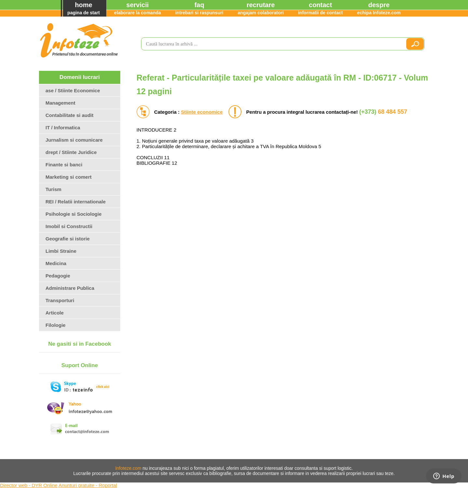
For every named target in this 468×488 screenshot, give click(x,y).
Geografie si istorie (68, 238)
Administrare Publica (70, 288)
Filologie (56, 325)
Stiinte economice (202, 112)
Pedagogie (58, 275)
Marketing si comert (69, 177)
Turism (53, 189)
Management (60, 103)
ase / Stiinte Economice (73, 90)
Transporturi (60, 300)
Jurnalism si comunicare (74, 140)
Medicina (56, 263)
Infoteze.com (128, 468)
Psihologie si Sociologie (74, 214)
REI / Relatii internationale (76, 201)
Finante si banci (64, 164)
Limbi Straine (61, 251)
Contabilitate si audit (70, 115)
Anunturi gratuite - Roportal (87, 485)
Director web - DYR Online (29, 485)
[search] (270, 44)
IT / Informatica (63, 127)
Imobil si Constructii (69, 226)
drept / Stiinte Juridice (71, 152)
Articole (55, 312)
